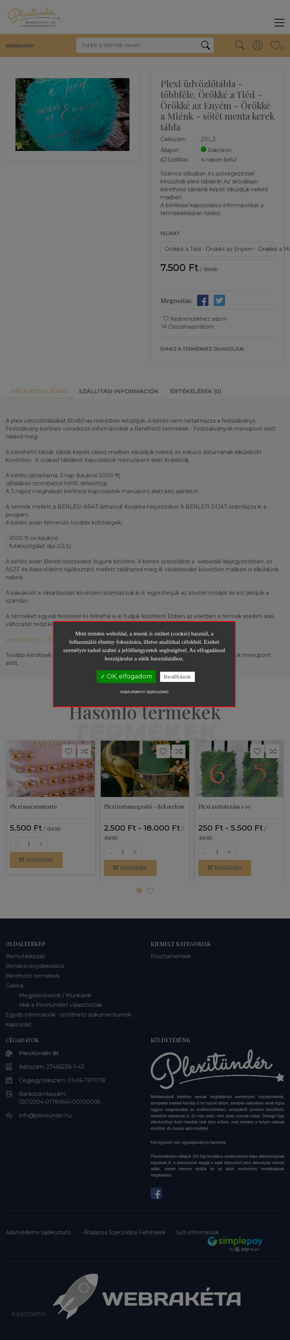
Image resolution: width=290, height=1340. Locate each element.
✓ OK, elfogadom (126, 676)
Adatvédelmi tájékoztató (144, 691)
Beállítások (177, 677)
